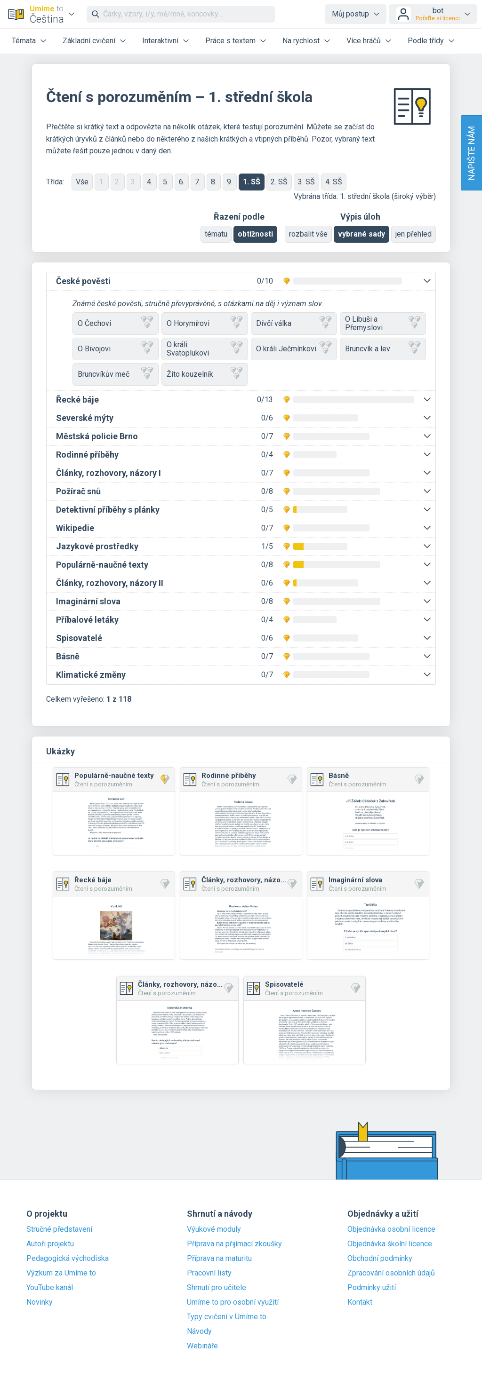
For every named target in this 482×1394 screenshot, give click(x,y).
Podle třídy (426, 40)
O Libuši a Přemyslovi (383, 323)
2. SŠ (279, 181)
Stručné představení (59, 1229)
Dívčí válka (294, 323)
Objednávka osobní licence (391, 1229)
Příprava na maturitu (219, 1258)
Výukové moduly (214, 1229)
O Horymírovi (204, 323)
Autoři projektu (50, 1244)
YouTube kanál (49, 1287)
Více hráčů (363, 40)
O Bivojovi (115, 348)
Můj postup (350, 13)
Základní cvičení (89, 40)
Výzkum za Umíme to (61, 1273)
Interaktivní (160, 40)
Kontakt (359, 1302)
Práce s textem (230, 40)
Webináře (202, 1346)
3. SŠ (306, 181)
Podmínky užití (371, 1287)
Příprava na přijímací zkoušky (234, 1244)
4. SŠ (333, 181)
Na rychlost (301, 40)
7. (198, 181)
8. (214, 181)
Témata (24, 40)
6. (182, 181)
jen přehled (413, 234)
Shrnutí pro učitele (216, 1287)
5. (166, 181)
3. (134, 181)
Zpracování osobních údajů (391, 1273)
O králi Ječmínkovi (294, 348)
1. (101, 181)
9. (230, 181)
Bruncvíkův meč (115, 374)
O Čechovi (115, 323)
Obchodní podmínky (379, 1258)
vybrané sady (361, 234)
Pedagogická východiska (67, 1258)
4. (150, 181)
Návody (199, 1331)
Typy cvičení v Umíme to (226, 1317)
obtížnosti (255, 234)
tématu (216, 234)
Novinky (39, 1302)
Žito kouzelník (204, 374)
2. (117, 181)
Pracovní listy (209, 1273)
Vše (82, 181)
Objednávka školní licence (389, 1244)
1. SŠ (251, 181)
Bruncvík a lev (383, 348)
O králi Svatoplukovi (204, 348)
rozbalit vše (308, 234)
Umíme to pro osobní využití (233, 1302)
